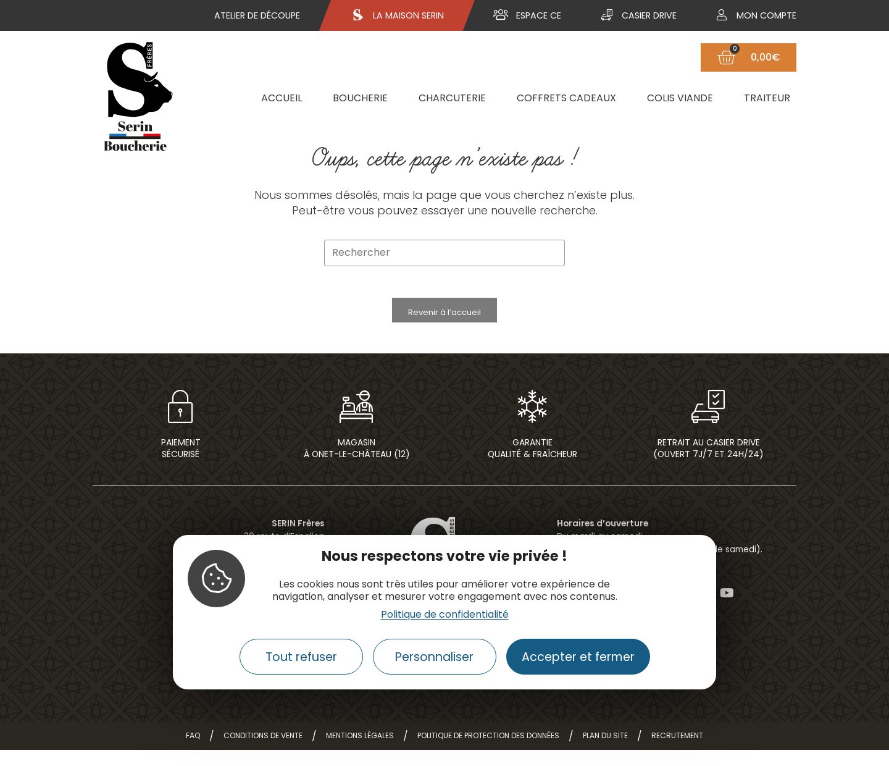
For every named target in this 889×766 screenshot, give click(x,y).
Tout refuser (301, 657)
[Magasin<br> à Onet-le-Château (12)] (356, 417)
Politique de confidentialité (445, 614)
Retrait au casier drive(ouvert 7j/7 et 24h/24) (708, 464)
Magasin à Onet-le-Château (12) (357, 464)
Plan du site (605, 751)
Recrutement (677, 751)
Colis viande (680, 98)
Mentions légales (360, 751)
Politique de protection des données (488, 751)
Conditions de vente (263, 751)
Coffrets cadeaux (566, 98)
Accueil (281, 98)
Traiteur (767, 98)
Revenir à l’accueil (444, 318)
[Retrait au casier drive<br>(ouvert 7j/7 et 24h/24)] (708, 417)
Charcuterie (452, 98)
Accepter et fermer (578, 657)
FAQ (193, 751)
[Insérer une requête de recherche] (444, 253)
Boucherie (360, 98)
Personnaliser (434, 657)
